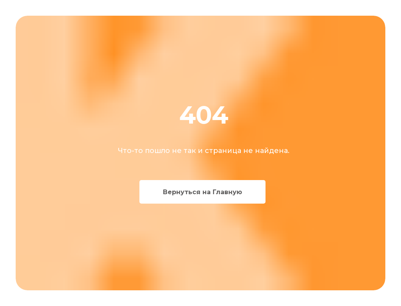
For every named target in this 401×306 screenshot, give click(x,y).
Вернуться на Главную (202, 192)
